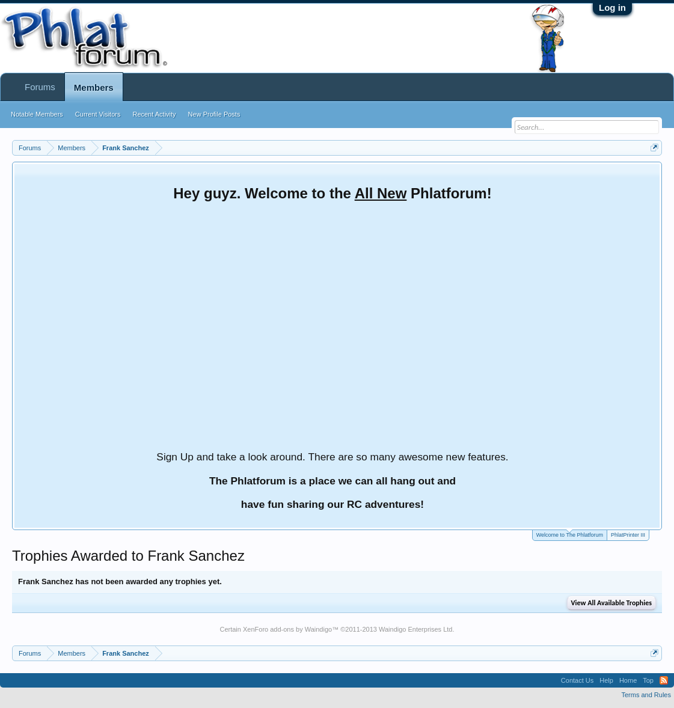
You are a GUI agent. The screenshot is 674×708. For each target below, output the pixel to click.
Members (94, 87)
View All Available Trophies (611, 603)
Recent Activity (154, 114)
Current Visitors (98, 114)
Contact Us (577, 680)
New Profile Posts (214, 114)
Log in (612, 7)
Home (628, 680)
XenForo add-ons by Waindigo (287, 629)
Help (606, 680)
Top (648, 680)
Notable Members (37, 114)
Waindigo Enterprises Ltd (416, 629)
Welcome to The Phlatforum (569, 534)
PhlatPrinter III (628, 535)
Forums (40, 87)
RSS (664, 680)
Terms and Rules (646, 694)
